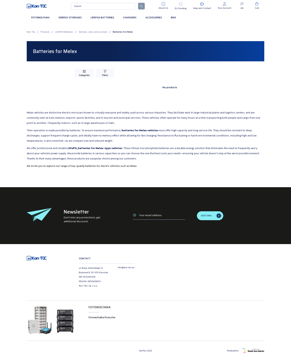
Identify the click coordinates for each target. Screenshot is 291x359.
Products (45, 32)
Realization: (245, 350)
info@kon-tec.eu (126, 267)
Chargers (129, 17)
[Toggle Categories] (84, 73)
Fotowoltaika (40, 17)
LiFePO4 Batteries (102, 17)
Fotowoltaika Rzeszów (102, 317)
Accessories (153, 17)
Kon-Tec (31, 32)
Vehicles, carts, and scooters (93, 32)
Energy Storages (70, 17)
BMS (173, 17)
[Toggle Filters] (105, 73)
